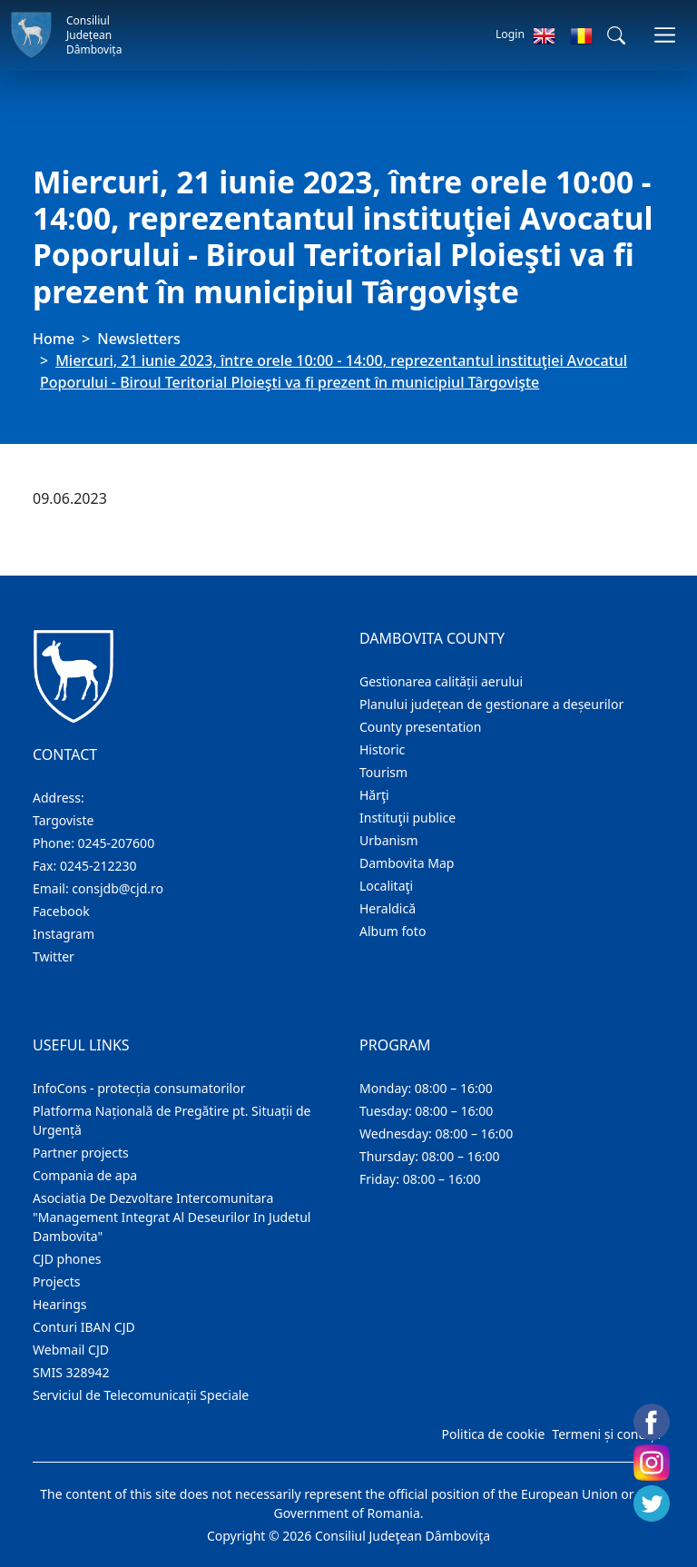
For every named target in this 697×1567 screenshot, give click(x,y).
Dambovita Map (406, 863)
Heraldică (387, 908)
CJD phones (67, 1258)
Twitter (53, 956)
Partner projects (81, 1152)
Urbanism (388, 840)
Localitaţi (386, 885)
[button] (616, 35)
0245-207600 (116, 843)
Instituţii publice (407, 817)
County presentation (420, 726)
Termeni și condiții (606, 1434)
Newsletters (138, 339)
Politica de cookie (493, 1434)
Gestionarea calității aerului (441, 681)
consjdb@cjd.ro (117, 888)
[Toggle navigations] (664, 35)
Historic (382, 749)
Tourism (383, 772)
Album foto (392, 931)
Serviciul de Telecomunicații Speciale (141, 1395)
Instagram (63, 933)
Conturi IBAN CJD (84, 1326)
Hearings (60, 1304)
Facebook (61, 911)
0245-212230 (98, 865)
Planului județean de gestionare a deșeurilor (491, 704)
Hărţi (374, 794)
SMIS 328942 (71, 1372)
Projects (56, 1281)
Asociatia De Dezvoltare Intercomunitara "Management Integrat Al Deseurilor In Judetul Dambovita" (171, 1217)
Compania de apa (85, 1175)
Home (53, 339)
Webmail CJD (71, 1349)
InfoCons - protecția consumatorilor (139, 1088)
